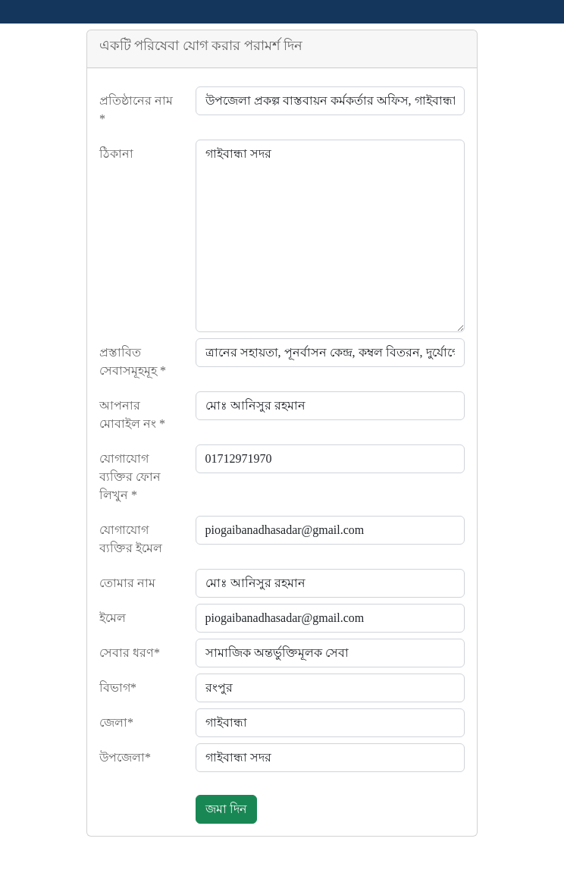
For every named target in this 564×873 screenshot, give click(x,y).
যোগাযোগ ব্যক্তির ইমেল (130, 538)
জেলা (116, 722)
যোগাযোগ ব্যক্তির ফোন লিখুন (130, 476)
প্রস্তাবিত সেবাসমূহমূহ (132, 361)
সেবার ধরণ (129, 652)
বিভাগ (117, 687)
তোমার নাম (127, 582)
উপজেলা (125, 757)
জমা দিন (226, 808)
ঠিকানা (116, 153)
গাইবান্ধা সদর (330, 236)
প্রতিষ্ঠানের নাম (136, 109)
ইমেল (112, 617)
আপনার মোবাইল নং (132, 414)
